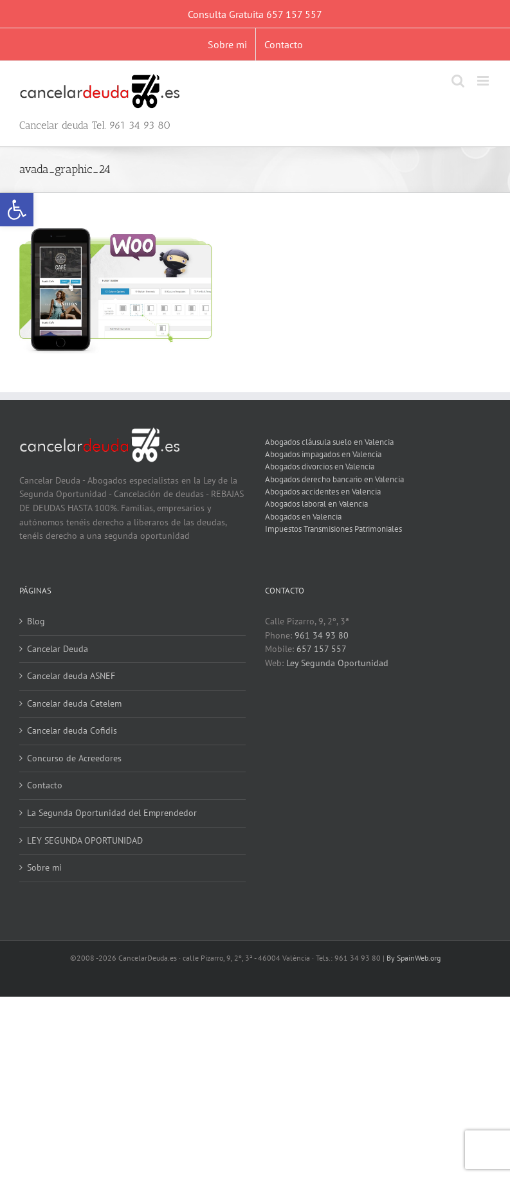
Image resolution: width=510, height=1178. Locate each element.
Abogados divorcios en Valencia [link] (319, 466)
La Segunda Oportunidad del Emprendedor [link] (112, 813)
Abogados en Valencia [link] (303, 516)
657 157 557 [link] (321, 649)
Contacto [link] (44, 785)
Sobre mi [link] (44, 867)
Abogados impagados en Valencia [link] (323, 454)
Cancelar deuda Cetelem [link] (74, 703)
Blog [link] (36, 621)
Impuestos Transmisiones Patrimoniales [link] (333, 528)
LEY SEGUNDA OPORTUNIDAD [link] (85, 840)
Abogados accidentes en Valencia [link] (323, 491)
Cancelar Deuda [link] (57, 649)
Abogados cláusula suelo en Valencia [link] (329, 442)
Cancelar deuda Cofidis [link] (72, 730)
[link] (16, 209)
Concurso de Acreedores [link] (74, 758)
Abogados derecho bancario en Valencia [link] (334, 479)
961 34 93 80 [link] (322, 635)
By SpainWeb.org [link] (414, 958)
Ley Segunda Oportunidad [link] (337, 663)
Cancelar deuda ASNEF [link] (71, 676)
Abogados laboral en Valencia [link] (316, 503)
